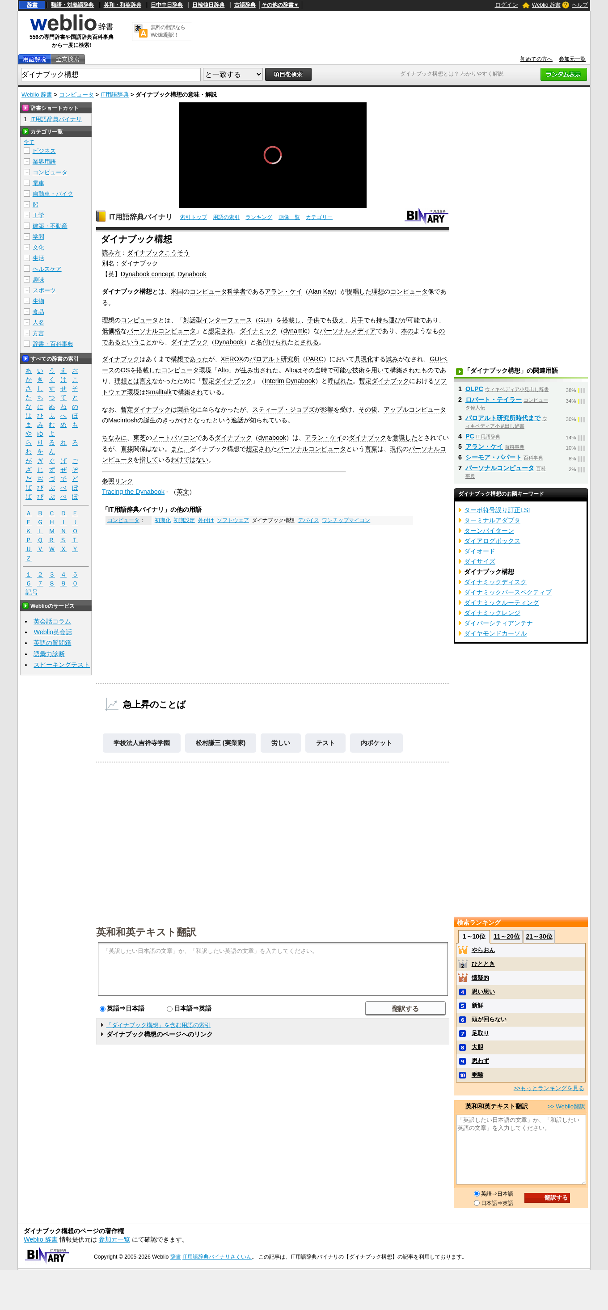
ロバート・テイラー (493, 399)
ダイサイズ (479, 561)
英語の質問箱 (52, 642)
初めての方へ (536, 59)
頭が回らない (489, 1019)
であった (195, 358)
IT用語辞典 (115, 94)
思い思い (483, 991)
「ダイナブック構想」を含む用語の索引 (158, 1025)
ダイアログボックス (492, 540)
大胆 (477, 1047)
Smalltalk (159, 392)
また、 (180, 448)
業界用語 (44, 161)
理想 (378, 291)
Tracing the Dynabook (133, 491)
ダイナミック (258, 330)
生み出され (256, 370)
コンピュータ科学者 (218, 291)
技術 (358, 370)
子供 (313, 320)
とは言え (139, 380)
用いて (380, 370)
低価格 (111, 330)
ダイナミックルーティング (501, 602)
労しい (280, 742)
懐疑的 (480, 977)
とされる (306, 341)
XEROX (232, 358)
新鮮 (477, 1005)
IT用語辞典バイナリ (141, 217)
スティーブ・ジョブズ (283, 409)
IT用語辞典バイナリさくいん (217, 1257)
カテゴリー (319, 217)
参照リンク (117, 480)
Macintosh (123, 420)
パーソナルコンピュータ (161, 330)
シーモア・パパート (493, 457)
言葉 (371, 448)
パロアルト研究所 (274, 358)
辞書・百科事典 (53, 344)
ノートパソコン (174, 437)
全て (29, 142)
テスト (325, 742)
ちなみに (114, 437)
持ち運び (388, 320)
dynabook (272, 437)
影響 (327, 409)
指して (148, 459)
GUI (264, 320)
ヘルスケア (47, 268)
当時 (321, 370)
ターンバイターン (489, 530)
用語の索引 (226, 217)
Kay (328, 291)
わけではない (189, 459)
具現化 (364, 358)
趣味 (38, 279)
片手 (357, 320)
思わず (480, 1060)
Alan (314, 291)
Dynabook (192, 274)
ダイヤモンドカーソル (495, 633)
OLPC (474, 388)
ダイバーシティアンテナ (498, 623)
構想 (177, 358)
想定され (220, 330)
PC (469, 436)
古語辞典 (245, 5)
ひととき (483, 963)
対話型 (192, 320)
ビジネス (44, 150)
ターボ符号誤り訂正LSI (497, 510)
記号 (31, 592)
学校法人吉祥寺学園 (142, 742)
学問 (38, 236)
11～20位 (507, 936)
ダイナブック (139, 263)
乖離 (477, 1074)
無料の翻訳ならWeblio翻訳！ (168, 31)
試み (392, 358)
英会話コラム (52, 621)
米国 (177, 291)
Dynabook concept (147, 274)
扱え (338, 320)
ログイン (506, 4)
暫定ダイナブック (227, 380)
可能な (343, 370)
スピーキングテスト (62, 664)
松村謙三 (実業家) (221, 742)
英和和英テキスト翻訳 (146, 931)
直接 (127, 448)
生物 (38, 301)
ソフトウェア (233, 520)
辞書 (32, 5)
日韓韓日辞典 (208, 5)
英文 (183, 491)
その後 (368, 409)
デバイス (308, 520)
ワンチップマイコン (346, 520)
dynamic (295, 330)
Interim (274, 380)
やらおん (483, 950)
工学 (38, 215)
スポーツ (44, 290)
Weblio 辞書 (546, 5)
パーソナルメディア (348, 330)
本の (407, 330)
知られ (259, 420)
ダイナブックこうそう (158, 252)
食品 (38, 311)
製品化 (186, 409)
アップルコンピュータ (415, 409)
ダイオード (479, 551)
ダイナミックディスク (495, 581)
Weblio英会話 (53, 632)
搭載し (291, 320)
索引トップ (193, 217)
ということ (136, 341)
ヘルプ (580, 5)
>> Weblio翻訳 (566, 1106)
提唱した (359, 291)
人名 (38, 322)
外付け (206, 520)
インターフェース (227, 320)
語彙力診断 (49, 653)
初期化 (163, 520)
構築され (402, 370)
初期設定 (184, 520)
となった (199, 420)
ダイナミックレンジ (492, 612)
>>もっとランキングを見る (549, 1088)
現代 (396, 448)
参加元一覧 (572, 59)
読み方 (111, 252)
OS (125, 370)
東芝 (139, 437)
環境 (205, 370)
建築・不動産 (50, 226)
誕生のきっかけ (165, 420)
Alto (223, 370)
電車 (38, 183)
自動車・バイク (53, 193)
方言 (38, 333)
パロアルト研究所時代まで (502, 417)
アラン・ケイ (283, 291)
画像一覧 (289, 217)
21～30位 (539, 936)
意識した (405, 437)
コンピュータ (76, 94)
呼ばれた (340, 380)
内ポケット (376, 742)
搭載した (148, 370)
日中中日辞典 (167, 5)
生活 (38, 258)
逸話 (237, 420)
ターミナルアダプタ (492, 520)
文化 (38, 247)
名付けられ (271, 341)
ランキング (258, 217)
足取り (480, 1033)
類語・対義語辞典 (72, 5)
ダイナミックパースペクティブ (508, 592)
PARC (314, 358)
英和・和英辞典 (122, 5)
